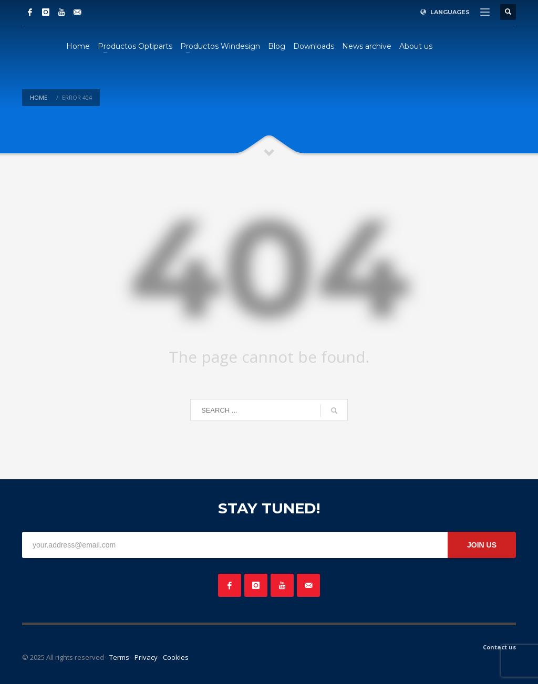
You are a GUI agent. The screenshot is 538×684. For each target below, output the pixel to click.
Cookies (176, 657)
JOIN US (481, 545)
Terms (119, 657)
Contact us (499, 647)
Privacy (146, 657)
